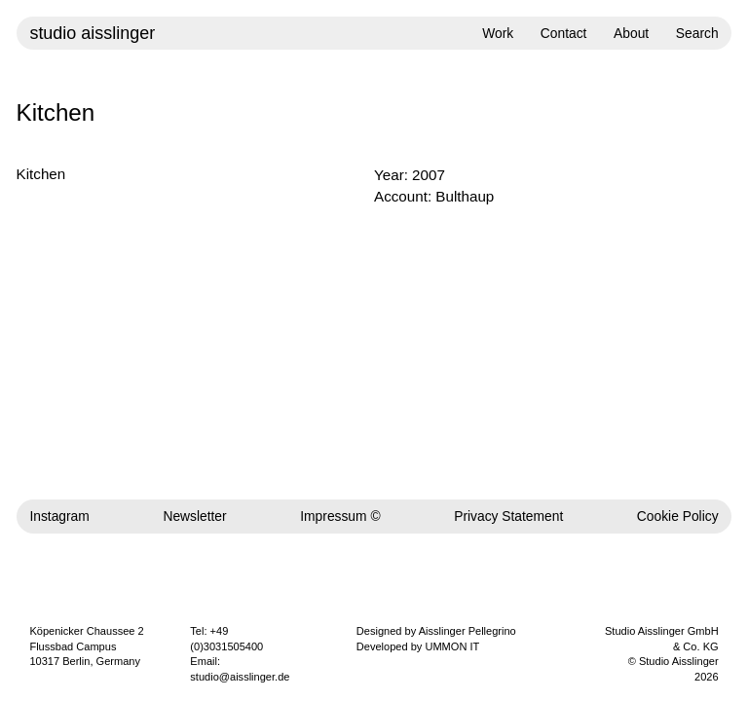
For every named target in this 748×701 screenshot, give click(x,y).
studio (92, 33)
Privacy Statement (508, 516)
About (631, 33)
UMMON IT (452, 646)
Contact (564, 33)
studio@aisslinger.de (239, 677)
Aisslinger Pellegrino (467, 631)
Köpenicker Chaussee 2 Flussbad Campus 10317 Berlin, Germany (86, 646)
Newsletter (194, 516)
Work (497, 33)
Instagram (59, 516)
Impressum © (340, 516)
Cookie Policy (678, 516)
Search (697, 33)
